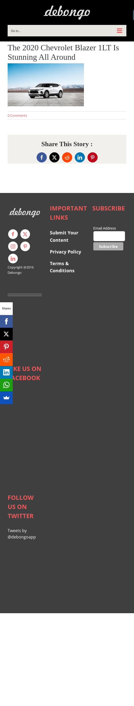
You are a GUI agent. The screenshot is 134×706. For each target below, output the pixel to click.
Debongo (15, 272)
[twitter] (25, 234)
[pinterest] (25, 246)
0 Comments (17, 115)
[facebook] (13, 234)
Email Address (104, 228)
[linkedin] (13, 258)
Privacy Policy (65, 252)
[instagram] (13, 246)
